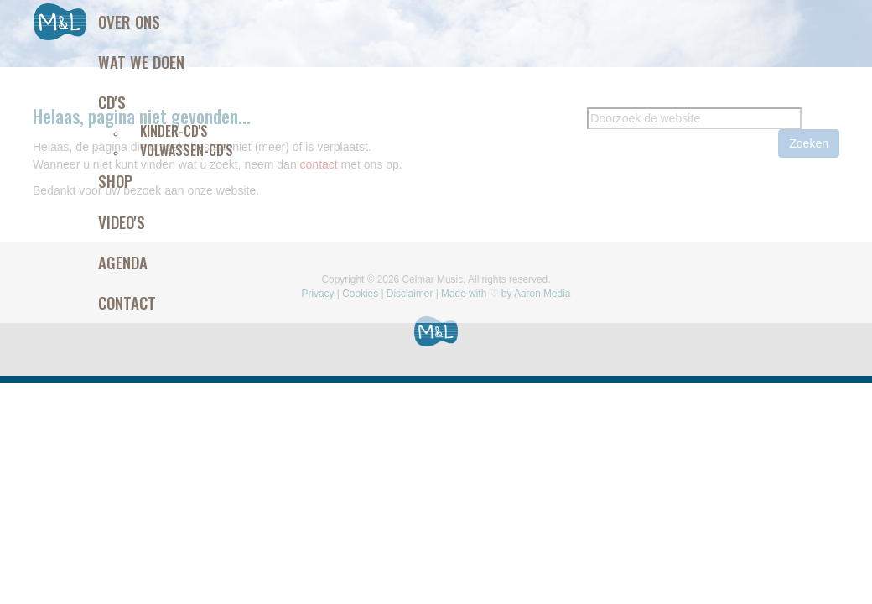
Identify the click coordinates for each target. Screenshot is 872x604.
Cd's (112, 101)
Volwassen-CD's (186, 150)
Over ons (129, 21)
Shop (115, 180)
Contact (127, 302)
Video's (121, 221)
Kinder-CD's (174, 131)
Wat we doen (141, 61)
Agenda (123, 261)
